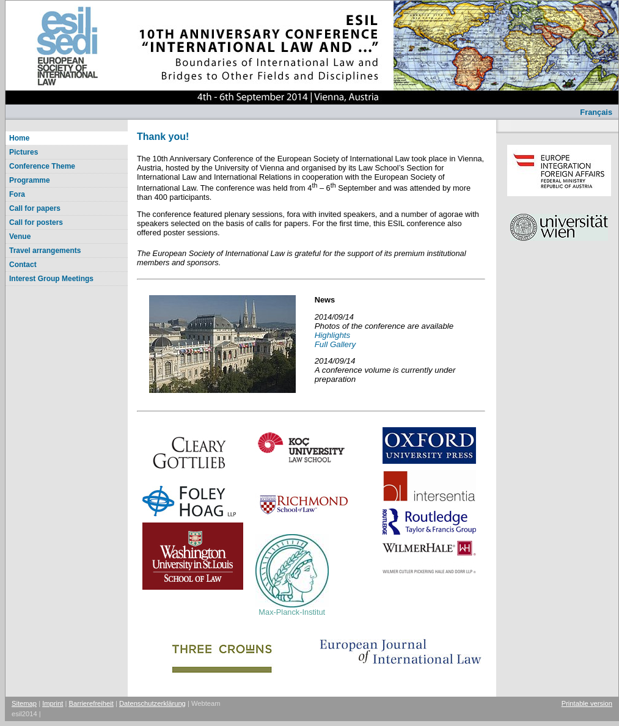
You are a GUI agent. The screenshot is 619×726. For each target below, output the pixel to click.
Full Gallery (335, 344)
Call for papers (34, 208)
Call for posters (36, 222)
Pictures (23, 152)
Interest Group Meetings (51, 278)
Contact (23, 264)
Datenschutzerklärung (152, 703)
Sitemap (24, 703)
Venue (20, 236)
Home (19, 138)
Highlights (333, 335)
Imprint (52, 703)
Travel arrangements (45, 250)
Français (596, 112)
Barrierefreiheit (91, 703)
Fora (17, 194)
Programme (29, 180)
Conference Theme (42, 166)
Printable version (587, 703)
